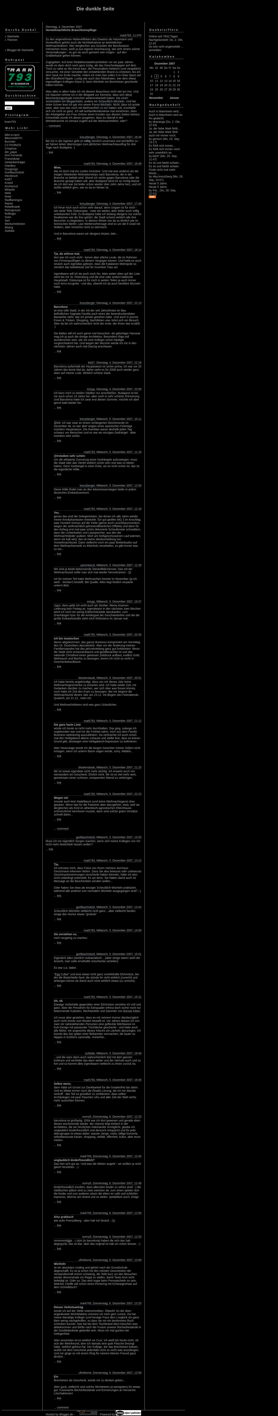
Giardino (10, 165)
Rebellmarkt (12, 206)
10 (151, 81)
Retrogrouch (12, 210)
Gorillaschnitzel (14, 172)
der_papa (11, 152)
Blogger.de (66, 1414)
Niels (8, 193)
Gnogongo (11, 169)
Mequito (10, 189)
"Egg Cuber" (62, 974)
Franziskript (12, 158)
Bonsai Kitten (131, 1011)
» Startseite (12, 36)
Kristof (9, 182)
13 (166, 81)
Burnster (10, 141)
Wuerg (9, 227)
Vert (7, 220)
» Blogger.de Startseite (19, 50)
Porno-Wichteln (101, 104)
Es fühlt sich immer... (162, 145)
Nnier (8, 196)
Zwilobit (9, 230)
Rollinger (10, 213)
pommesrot (88, 565)
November (156, 97)
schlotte (90, 1053)
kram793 (10, 121)
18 (156, 85)
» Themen (11, 39)
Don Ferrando (13, 155)
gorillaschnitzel (85, 837)
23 (178, 85)
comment (55, 125)
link (51, 152)
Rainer (9, 203)
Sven (8, 217)
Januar (174, 97)
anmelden (155, 50)
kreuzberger (87, 137)
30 (178, 89)
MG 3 (120, 519)
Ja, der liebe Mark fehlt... (164, 128)
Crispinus (11, 148)
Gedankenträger (15, 162)
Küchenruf (11, 186)
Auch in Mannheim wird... (165, 111)
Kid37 (8, 179)
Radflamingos (13, 200)
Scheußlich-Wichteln (111, 101)
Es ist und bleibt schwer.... (165, 162)
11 (156, 81)
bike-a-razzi (12, 134)
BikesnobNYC (13, 138)
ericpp (91, 389)
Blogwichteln (75, 101)
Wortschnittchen (15, 223)
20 (166, 85)
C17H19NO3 (13, 145)
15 (174, 81)
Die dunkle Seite (95, 8)
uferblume (85, 1260)
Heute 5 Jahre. (158, 183)
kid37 (91, 362)
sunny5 (86, 1116)
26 (161, 89)
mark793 (125, 35)
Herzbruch (11, 175)
